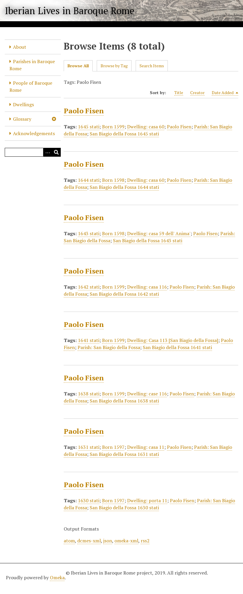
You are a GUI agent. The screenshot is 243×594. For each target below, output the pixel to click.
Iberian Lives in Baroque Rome (69, 10)
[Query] (33, 152)
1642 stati (88, 287)
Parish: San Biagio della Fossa (109, 347)
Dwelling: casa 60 (145, 126)
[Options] (47, 152)
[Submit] (56, 152)
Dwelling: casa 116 (147, 287)
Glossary (22, 119)
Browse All (78, 65)
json (107, 540)
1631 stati (88, 447)
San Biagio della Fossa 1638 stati (124, 400)
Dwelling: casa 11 (145, 447)
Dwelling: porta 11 (147, 500)
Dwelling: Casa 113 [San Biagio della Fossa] (172, 340)
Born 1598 (113, 180)
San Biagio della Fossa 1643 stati (147, 240)
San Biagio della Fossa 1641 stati (177, 347)
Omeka (57, 577)
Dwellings (23, 104)
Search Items (151, 65)
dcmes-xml (89, 540)
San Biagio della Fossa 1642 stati (124, 294)
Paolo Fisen (84, 110)
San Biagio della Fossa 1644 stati (124, 187)
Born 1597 (113, 447)
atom (69, 540)
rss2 (145, 540)
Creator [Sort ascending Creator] (197, 92)
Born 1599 (113, 126)
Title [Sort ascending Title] (178, 92)
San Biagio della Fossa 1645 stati (124, 133)
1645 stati (88, 126)
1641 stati (88, 340)
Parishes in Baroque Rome (32, 65)
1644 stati (88, 180)
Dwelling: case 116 (147, 393)
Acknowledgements (34, 133)
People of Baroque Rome (30, 86)
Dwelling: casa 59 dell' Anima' (159, 233)
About (19, 47)
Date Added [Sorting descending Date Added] (225, 93)
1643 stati (88, 233)
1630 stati (88, 500)
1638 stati (88, 393)
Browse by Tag (114, 65)
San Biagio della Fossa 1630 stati (124, 507)
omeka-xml (126, 540)
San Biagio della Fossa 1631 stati (124, 454)
